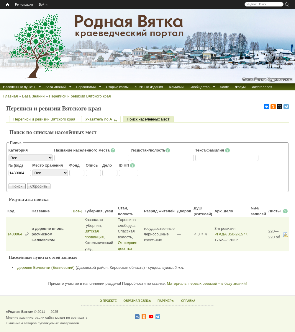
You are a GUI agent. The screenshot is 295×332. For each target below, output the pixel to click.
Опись (92, 165)
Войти (43, 4)
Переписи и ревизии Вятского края (80, 96)
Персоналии (86, 87)
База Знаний (55, 87)
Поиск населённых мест (150, 119)
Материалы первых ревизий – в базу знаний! (207, 283)
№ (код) (16, 165)
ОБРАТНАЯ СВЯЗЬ (137, 300)
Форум (240, 87)
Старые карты (117, 87)
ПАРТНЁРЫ (166, 300)
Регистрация (24, 4)
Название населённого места (84, 150)
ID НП (127, 165)
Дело (107, 165)
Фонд (74, 165)
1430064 (14, 234)
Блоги (224, 87)
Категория (18, 150)
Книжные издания (149, 87)
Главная (10, 96)
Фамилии (176, 87)
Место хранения (47, 165)
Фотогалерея (262, 87)
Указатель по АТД (101, 119)
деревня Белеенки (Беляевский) (46, 267)
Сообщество (199, 87)
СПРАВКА (188, 300)
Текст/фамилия (212, 150)
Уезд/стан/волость (150, 150)
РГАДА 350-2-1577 (231, 234)
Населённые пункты (19, 87)
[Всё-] (76, 211)
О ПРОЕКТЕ (108, 300)
